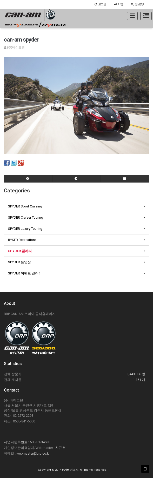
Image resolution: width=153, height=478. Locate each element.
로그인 (100, 4)
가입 (118, 4)
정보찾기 (138, 4)
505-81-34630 (40, 442)
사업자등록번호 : (17, 442)
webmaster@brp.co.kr (33, 453)
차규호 (60, 448)
